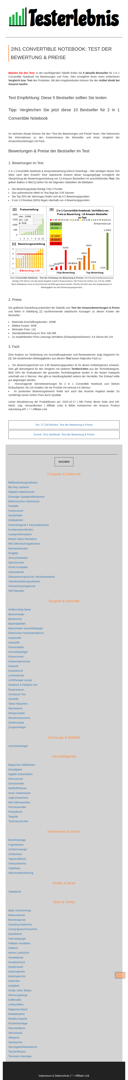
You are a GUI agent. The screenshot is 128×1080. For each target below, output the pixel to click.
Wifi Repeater (16, 590)
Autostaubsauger (18, 745)
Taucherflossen (17, 1051)
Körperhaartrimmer (19, 661)
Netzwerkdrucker (18, 548)
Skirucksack (15, 1032)
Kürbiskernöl (15, 670)
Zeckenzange (16, 722)
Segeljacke (14, 891)
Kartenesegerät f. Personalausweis (28, 524)
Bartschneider (16, 614)
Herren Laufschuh (18, 952)
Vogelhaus (14, 868)
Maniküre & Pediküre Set (22, 684)
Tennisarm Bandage (20, 1056)
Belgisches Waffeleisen (21, 764)
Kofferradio (14, 999)
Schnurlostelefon (18, 557)
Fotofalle (13, 506)
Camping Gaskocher (20, 924)
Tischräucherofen (18, 821)
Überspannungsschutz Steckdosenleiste (31, 576)
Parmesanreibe (17, 807)
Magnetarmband (17, 1009)
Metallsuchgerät (17, 1018)
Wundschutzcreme (19, 717)
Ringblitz (13, 553)
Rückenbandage (17, 1023)
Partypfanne (15, 811)
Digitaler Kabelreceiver (21, 491)
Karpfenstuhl (15, 966)
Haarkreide (14, 637)
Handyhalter (15, 515)
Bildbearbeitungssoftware (23, 482)
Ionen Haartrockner (19, 793)
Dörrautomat (15, 778)
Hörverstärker (16, 647)
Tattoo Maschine (17, 703)
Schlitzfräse (15, 854)
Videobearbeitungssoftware (24, 581)
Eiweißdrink (15, 933)
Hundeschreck (16, 962)
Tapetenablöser (17, 858)
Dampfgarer (15, 769)
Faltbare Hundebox (19, 943)
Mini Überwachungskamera (24, 543)
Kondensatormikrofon (20, 529)
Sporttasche (15, 1042)
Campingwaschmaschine (22, 929)
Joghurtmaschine (18, 797)
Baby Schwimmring (19, 910)
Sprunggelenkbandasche (22, 1046)
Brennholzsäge (17, 839)
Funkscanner (15, 510)
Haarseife (14, 642)
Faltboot (13, 948)
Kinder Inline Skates (20, 990)
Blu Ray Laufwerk (18, 487)
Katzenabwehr (16, 971)
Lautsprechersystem (20, 534)
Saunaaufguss (16, 1028)
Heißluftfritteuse (17, 788)
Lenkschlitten (16, 1004)
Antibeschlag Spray (19, 609)
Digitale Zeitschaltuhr (20, 774)
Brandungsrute (17, 919)
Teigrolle (13, 816)
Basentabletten (17, 623)
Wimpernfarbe (16, 713)
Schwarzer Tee (17, 694)
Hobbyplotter (15, 520)
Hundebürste (15, 957)
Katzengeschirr (17, 976)
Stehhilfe (13, 699)
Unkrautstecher (17, 863)
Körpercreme (15, 656)
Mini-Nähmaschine (19, 802)
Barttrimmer (15, 618)
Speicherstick (16, 562)
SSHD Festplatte (18, 567)
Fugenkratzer (16, 844)
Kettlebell (13, 985)
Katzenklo (14, 980)
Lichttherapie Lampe (20, 680)
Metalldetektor (16, 1014)
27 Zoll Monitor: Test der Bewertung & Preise (63, 424)
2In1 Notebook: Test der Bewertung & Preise (64, 434)
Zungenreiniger (17, 727)
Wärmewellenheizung (20, 872)
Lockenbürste (16, 675)
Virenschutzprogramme (21, 586)
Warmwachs (15, 708)
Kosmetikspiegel (17, 651)
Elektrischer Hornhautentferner (26, 633)
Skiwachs (13, 1037)
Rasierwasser (16, 689)
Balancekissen (16, 915)
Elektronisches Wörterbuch (23, 501)
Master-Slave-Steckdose (22, 538)
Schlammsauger (17, 849)
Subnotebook (16, 572)
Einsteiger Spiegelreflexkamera (26, 496)
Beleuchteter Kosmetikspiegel (25, 628)
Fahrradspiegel (17, 938)
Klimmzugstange (18, 995)
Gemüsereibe (16, 783)
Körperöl (13, 666)
